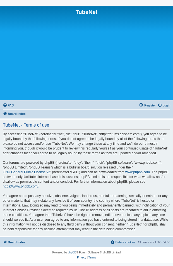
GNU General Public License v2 (26, 172)
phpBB (72, 252)
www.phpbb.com (137, 172)
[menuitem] (8, 105)
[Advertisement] (86, 57)
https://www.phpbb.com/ (20, 186)
